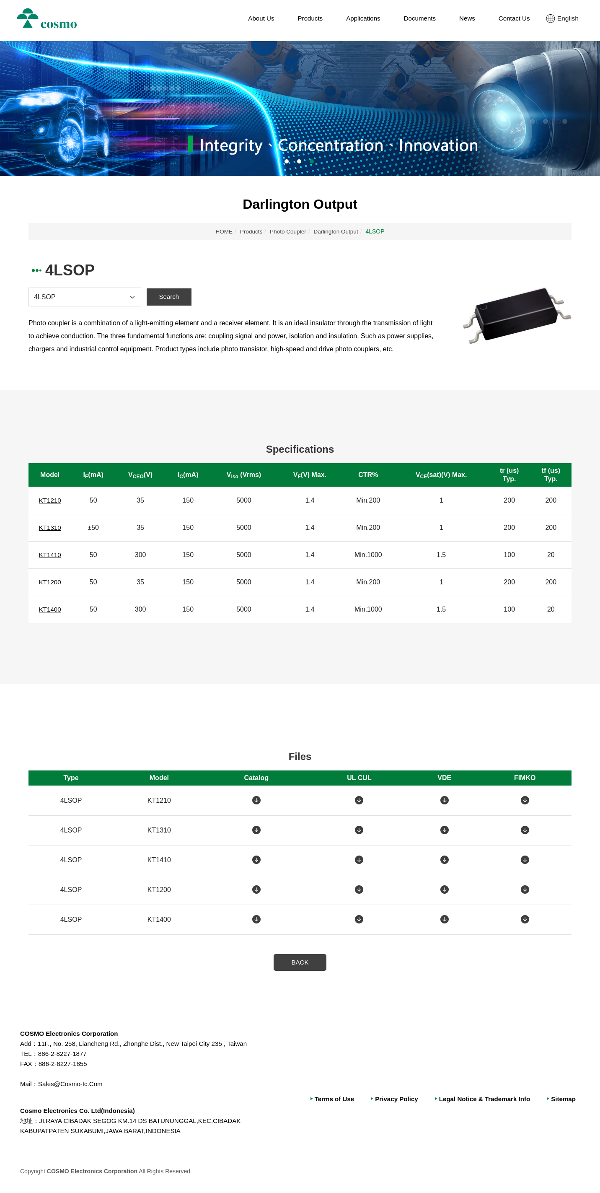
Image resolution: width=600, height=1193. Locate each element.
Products (249, 231)
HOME (222, 231)
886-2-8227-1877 (55, 1054)
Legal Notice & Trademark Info (480, 1099)
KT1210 (51, 500)
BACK (300, 962)
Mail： (29, 1084)
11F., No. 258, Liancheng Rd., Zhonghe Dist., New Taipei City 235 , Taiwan (140, 1044)
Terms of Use (324, 1099)
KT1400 (51, 609)
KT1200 (51, 582)
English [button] (564, 20)
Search (169, 296)
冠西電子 (53, 20)
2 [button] (299, 161)
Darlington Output (337, 231)
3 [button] (312, 161)
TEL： (29, 1054)
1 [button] (286, 161)
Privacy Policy (388, 1099)
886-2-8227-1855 (55, 1064)
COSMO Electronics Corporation (72, 1033)
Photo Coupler (288, 231)
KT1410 (51, 554)
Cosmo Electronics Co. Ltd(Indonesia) (81, 1111)
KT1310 (51, 527)
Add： (29, 1044)
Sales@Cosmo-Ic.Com (63, 1084)
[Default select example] (84, 297)
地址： (30, 1121)
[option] (300, 108)
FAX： (29, 1064)
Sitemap (563, 1099)
